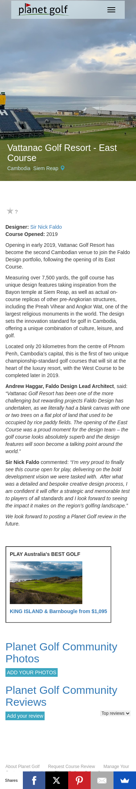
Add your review (25, 716)
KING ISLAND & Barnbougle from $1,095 (58, 611)
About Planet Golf (22, 766)
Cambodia (18, 168)
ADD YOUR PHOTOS (31, 672)
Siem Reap (45, 168)
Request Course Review (71, 766)
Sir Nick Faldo (46, 227)
